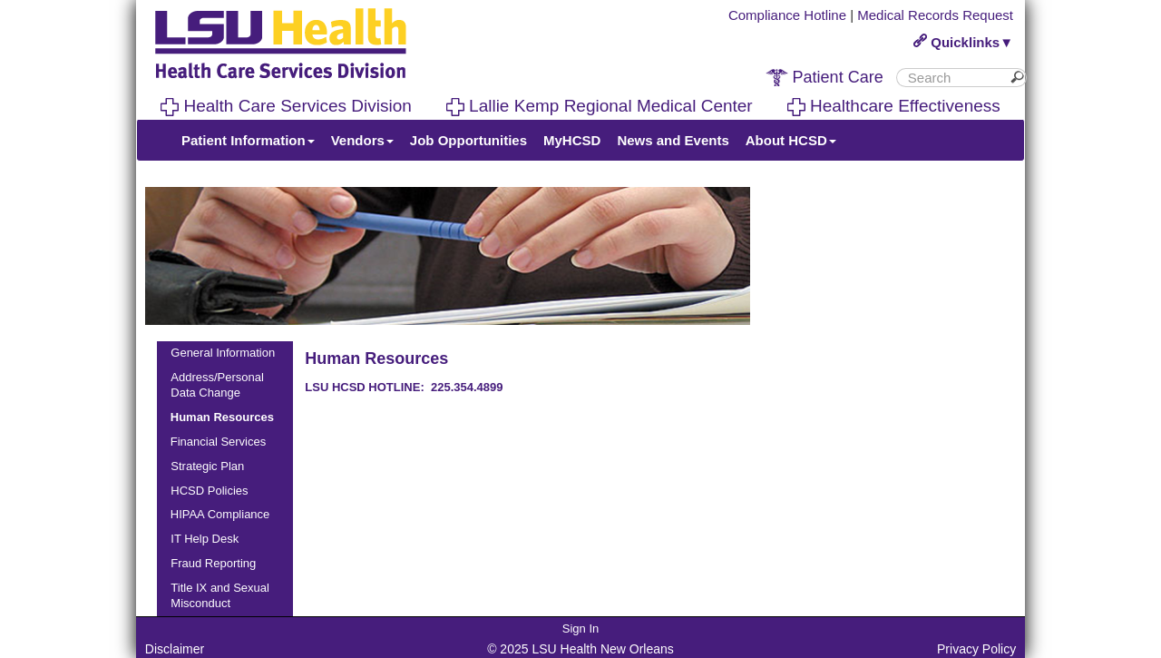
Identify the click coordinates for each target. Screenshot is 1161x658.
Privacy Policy (976, 649)
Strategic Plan (207, 466)
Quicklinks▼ (963, 42)
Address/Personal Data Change (217, 384)
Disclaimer (174, 649)
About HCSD (791, 140)
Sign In (580, 628)
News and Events (672, 140)
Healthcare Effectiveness (893, 105)
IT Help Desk (205, 538)
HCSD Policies (209, 490)
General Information (223, 352)
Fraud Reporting (213, 563)
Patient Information (248, 140)
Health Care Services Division (286, 105)
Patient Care (824, 77)
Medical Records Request (935, 15)
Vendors (362, 140)
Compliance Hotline (787, 15)
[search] (954, 77)
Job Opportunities (468, 140)
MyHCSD (571, 140)
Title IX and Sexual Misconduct (220, 595)
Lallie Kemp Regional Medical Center (599, 105)
